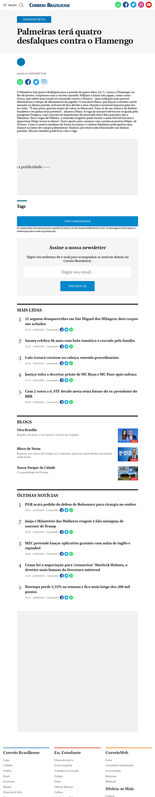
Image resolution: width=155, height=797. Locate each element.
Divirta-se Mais (120, 788)
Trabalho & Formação (66, 770)
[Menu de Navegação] (10, 5)
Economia (9, 781)
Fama (109, 760)
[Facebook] (126, 6)
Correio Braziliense (21, 752)
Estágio (58, 776)
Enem (57, 781)
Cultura (58, 792)
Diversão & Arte (12, 792)
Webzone (111, 776)
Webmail (111, 781)
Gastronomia (113, 770)
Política (7, 770)
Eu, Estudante (67, 752)
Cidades (8, 765)
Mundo (7, 787)
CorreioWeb (117, 752)
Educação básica (63, 760)
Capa (6, 760)
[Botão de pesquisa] (20, 5)
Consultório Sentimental (119, 765)
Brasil (6, 776)
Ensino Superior (63, 765)
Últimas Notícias (63, 787)
